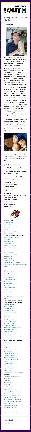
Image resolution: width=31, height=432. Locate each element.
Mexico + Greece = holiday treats (11, 237)
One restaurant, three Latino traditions (12, 327)
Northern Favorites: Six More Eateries (12, 399)
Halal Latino (6, 285)
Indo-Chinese (7, 347)
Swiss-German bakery (9, 229)
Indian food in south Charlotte (10, 254)
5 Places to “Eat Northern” (10, 397)
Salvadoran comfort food (9, 355)
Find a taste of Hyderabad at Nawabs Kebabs (14, 372)
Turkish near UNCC (8, 368)
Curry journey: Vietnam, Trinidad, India (12, 401)
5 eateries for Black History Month (12, 391)
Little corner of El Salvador (10, 245)
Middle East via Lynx (8, 363)
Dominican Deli (7, 335)
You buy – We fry (7, 333)
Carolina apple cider (8, 222)
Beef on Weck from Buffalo (10, 346)
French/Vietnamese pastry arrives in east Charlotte (15, 337)
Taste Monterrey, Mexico (9, 323)
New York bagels (8, 283)
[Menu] (25, 5)
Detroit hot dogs (7, 281)
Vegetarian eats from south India (11, 359)
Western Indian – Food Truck (10, 409)
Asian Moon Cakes (8, 342)
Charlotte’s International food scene (12, 393)
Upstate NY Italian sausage (10, 227)
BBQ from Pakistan (8, 370)
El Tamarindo (7, 384)
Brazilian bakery (7, 275)
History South (8, 423)
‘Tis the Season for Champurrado (11, 319)
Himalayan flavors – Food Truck (11, 411)
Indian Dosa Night (8, 361)
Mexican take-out (8, 256)
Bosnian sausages (8, 317)
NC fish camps (7, 378)
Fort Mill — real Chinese (9, 260)
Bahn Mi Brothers (8, 365)
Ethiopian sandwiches (9, 367)
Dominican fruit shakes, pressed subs (12, 349)
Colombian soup (7, 250)
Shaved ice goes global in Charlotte (12, 412)
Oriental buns (7, 314)
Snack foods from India (9, 241)
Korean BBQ (6, 273)
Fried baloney (7, 380)
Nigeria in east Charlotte (9, 271)
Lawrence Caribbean (8, 388)
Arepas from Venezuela (9, 247)
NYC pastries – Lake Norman (10, 357)
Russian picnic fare (8, 293)
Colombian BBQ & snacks (9, 279)
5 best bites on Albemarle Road (11, 405)
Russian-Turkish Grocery (9, 287)
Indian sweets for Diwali (9, 249)
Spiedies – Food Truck (9, 403)
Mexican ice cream (8, 351)
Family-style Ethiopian (9, 304)
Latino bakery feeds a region (10, 321)
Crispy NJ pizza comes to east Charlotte (13, 300)
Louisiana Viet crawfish (9, 353)
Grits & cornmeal (8, 382)
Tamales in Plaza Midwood (10, 325)
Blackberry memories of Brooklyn (11, 231)
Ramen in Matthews (8, 291)
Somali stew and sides (9, 310)
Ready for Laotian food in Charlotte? (12, 262)
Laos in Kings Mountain (9, 386)
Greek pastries (7, 315)
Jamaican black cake (8, 308)
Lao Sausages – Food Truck (10, 407)
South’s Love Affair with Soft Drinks (12, 395)
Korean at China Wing (9, 252)
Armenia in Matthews (8, 294)
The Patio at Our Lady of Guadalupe (12, 376)
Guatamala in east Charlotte (10, 329)
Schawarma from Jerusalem (10, 312)
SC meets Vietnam (8, 243)
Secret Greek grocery (9, 277)
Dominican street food (9, 306)
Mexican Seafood (8, 331)
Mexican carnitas (8, 344)
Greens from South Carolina (10, 226)
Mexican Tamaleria (8, 258)
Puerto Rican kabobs (8, 233)
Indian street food (8, 224)
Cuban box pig (7, 239)
